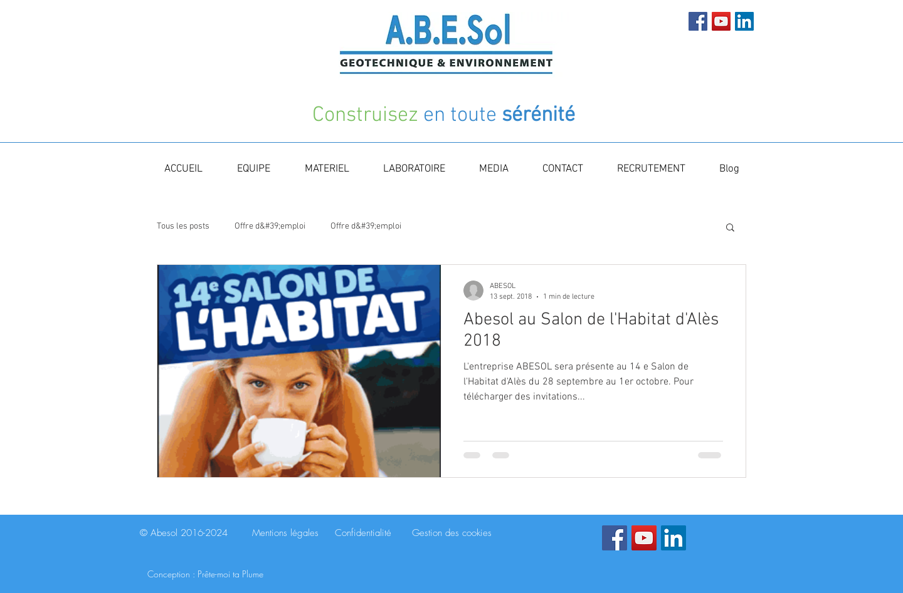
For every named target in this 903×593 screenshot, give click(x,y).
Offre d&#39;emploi (270, 226)
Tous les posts (183, 226)
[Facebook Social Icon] (698, 21)
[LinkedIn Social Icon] (744, 21)
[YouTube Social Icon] (721, 21)
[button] (730, 228)
